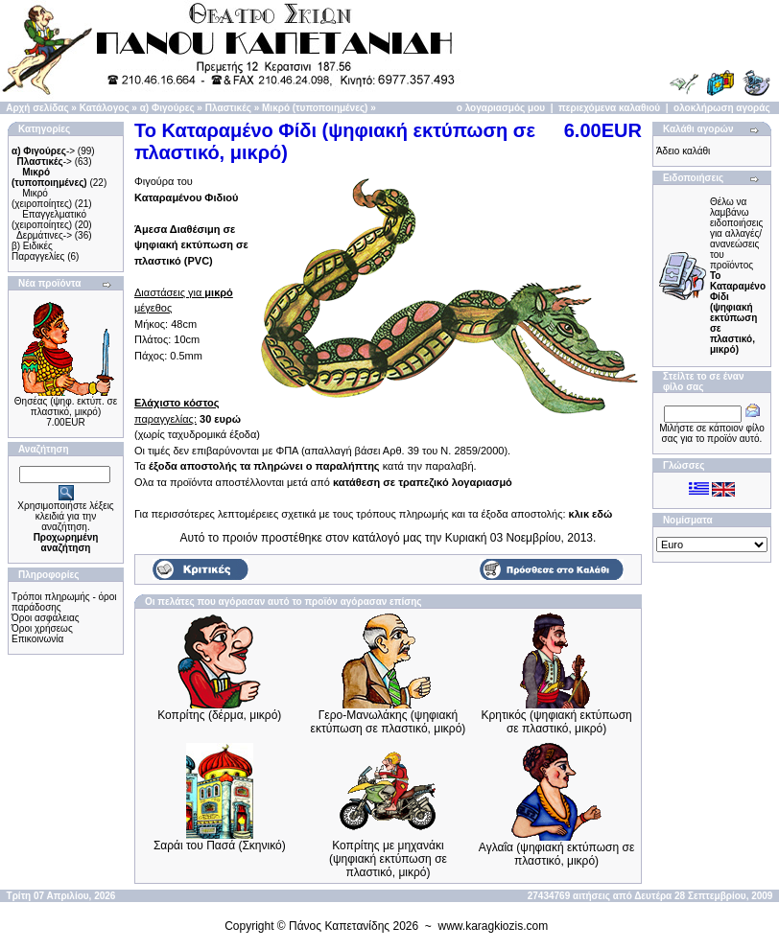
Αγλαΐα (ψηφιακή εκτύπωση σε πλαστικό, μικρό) (556, 854)
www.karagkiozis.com (493, 926)
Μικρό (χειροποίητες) (42, 198)
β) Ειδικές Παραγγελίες (38, 251)
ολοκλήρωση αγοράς (721, 108)
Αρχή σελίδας (37, 108)
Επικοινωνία (37, 639)
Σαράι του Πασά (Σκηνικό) (219, 845)
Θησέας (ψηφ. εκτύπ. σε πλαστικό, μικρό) (65, 406)
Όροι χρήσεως (42, 628)
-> (43, 151)
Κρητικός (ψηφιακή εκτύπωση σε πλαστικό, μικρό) (556, 721)
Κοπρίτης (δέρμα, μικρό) (219, 715)
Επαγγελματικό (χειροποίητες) (49, 219)
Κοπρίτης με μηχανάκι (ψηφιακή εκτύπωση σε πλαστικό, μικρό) (388, 859)
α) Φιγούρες (167, 108)
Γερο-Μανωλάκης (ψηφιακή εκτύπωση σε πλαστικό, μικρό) (388, 721)
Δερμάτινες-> (44, 235)
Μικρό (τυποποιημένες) (314, 108)
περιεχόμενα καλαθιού (609, 108)
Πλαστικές (228, 108)
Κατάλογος (105, 108)
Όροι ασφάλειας (46, 618)
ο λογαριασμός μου (501, 108)
